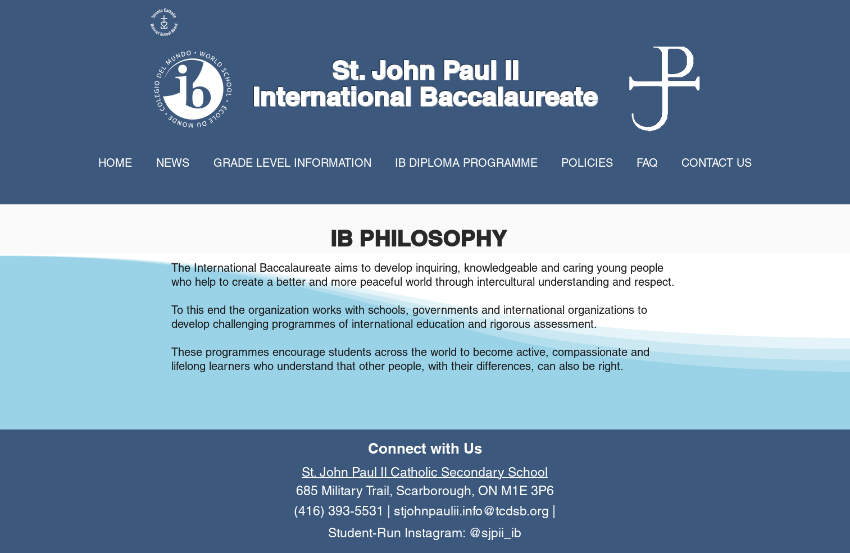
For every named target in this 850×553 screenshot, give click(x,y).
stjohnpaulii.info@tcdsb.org (471, 511)
